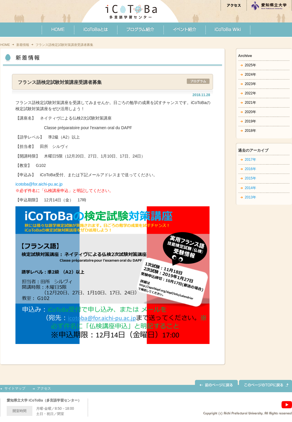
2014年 (250, 188)
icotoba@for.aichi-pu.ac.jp (39, 184)
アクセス (44, 388)
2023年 (250, 84)
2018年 (250, 131)
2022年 (250, 93)
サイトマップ (14, 388)
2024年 (250, 74)
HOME (5, 44)
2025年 (250, 65)
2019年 (250, 121)
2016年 (250, 169)
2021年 (250, 103)
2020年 (250, 112)
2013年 (250, 197)
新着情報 (22, 44)
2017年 (250, 160)
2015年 (250, 178)
